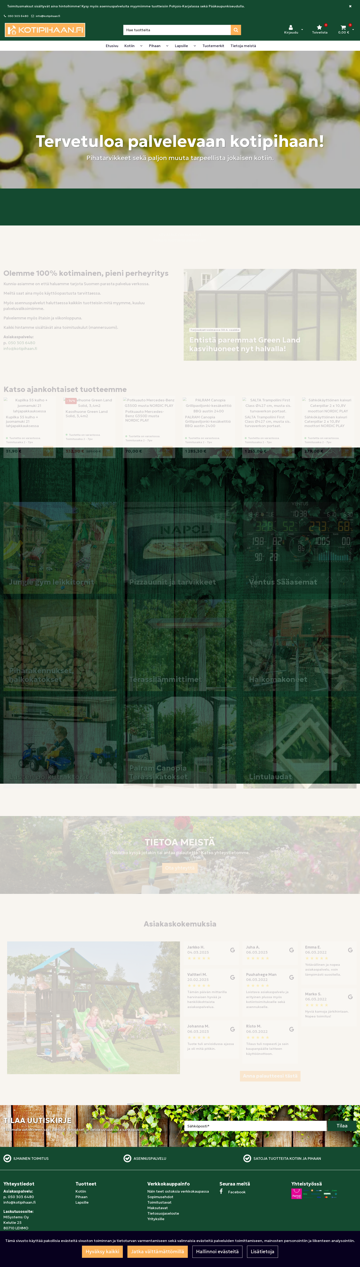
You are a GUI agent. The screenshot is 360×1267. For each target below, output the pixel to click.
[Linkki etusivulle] (45, 30)
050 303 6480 (18, 16)
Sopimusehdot (160, 1196)
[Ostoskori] (343, 30)
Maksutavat (157, 1207)
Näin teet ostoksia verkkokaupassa (178, 1191)
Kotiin (81, 1191)
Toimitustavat (159, 1202)
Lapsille (82, 1202)
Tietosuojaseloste (163, 1213)
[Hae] (177, 30)
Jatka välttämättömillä (157, 1252)
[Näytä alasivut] (141, 45)
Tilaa (342, 1126)
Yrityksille (155, 1218)
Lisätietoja (262, 1252)
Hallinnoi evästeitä (217, 1252)
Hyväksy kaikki (102, 1252)
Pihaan (81, 1196)
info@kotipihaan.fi (48, 16)
